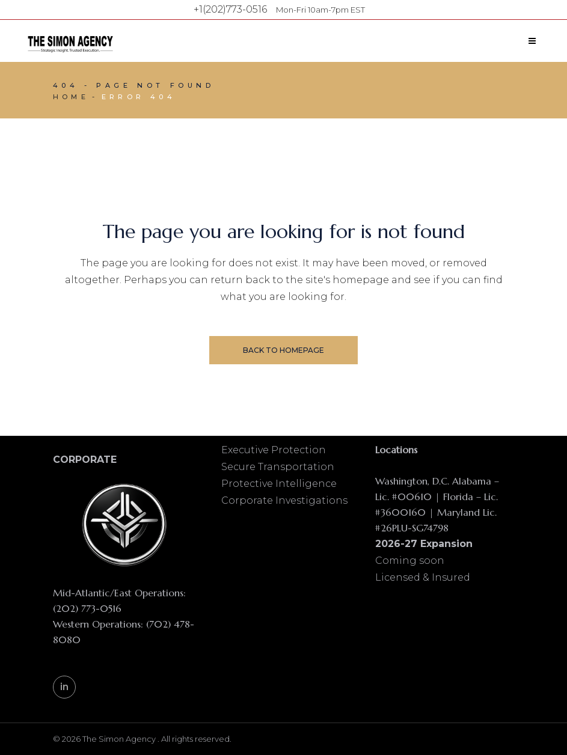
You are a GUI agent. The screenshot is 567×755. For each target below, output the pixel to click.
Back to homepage (283, 350)
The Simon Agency (120, 739)
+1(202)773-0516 (230, 9)
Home (71, 97)
